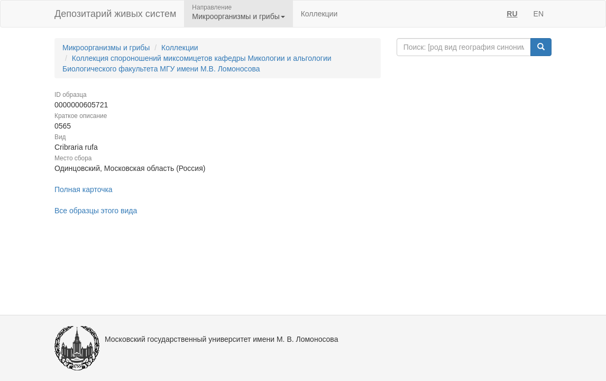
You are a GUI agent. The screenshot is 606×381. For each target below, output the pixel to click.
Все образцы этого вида (95, 210)
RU (512, 14)
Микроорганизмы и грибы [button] (238, 16)
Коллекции (319, 14)
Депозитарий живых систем (115, 13)
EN (539, 14)
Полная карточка (83, 189)
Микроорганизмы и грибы (106, 47)
